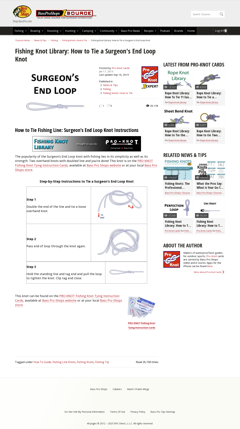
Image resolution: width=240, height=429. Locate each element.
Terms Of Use (117, 411)
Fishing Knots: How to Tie (74, 40)
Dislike (108, 105)
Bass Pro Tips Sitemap (162, 411)
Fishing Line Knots (64, 362)
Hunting (70, 31)
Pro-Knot (211, 256)
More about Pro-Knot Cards (208, 272)
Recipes (149, 31)
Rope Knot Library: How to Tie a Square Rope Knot (209, 97)
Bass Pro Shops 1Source (177, 192)
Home (191, 31)
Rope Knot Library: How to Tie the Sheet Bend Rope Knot (177, 137)
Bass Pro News (130, 31)
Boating (35, 31)
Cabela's (117, 389)
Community (107, 31)
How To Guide (42, 362)
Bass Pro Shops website (104, 165)
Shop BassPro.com (22, 21)
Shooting (52, 31)
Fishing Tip (102, 362)
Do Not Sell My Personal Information (84, 411)
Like (100, 105)
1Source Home (22, 40)
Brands (178, 31)
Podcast (165, 31)
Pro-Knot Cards (121, 68)
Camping (87, 31)
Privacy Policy (137, 411)
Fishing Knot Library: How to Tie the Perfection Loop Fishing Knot (178, 227)
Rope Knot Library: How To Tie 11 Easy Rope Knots (177, 97)
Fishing (19, 31)
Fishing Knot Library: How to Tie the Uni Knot (209, 225)
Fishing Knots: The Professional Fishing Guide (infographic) (177, 189)
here (209, 266)
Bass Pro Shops (98, 389)
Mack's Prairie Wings (138, 389)
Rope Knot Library (177, 102)
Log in (219, 30)
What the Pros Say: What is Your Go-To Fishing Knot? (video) (209, 189)
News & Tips (40, 40)
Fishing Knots (85, 362)
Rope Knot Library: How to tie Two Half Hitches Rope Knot (209, 137)
